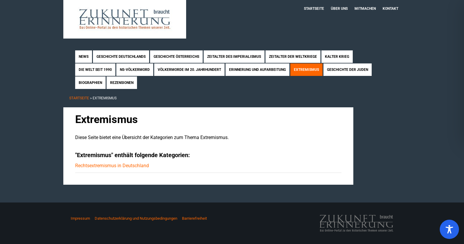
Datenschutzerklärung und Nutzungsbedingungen (136, 218)
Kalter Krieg (337, 57)
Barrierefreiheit (194, 218)
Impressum (80, 218)
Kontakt (390, 9)
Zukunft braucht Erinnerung (124, 19)
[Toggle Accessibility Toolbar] (449, 229)
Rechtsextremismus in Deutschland (112, 165)
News (83, 57)
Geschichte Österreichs (176, 57)
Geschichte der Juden (347, 70)
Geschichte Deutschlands (121, 57)
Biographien (90, 83)
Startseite (314, 9)
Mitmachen (365, 9)
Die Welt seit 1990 (95, 70)
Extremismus (306, 70)
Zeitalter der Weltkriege (293, 57)
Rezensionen (121, 83)
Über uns (339, 9)
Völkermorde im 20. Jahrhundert (189, 70)
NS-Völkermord (135, 70)
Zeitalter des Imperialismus (234, 57)
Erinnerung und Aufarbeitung (257, 70)
